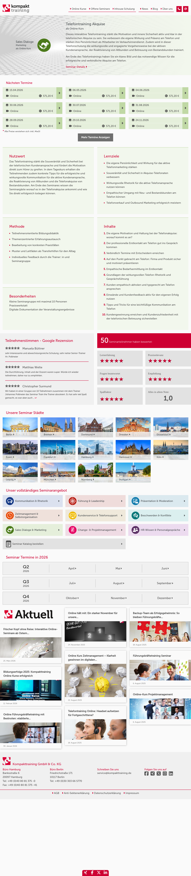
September (165, 583)
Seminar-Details (76, 66)
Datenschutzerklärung (106, 793)
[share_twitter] (99, 873)
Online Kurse (78, 8)
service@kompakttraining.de (114, 773)
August (118, 583)
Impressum (131, 793)
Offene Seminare (99, 8)
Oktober (72, 598)
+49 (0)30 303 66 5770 (68, 781)
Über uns (166, 8)
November (119, 598)
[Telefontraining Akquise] (179, 9)
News (144, 8)
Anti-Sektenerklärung (75, 793)
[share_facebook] (92, 873)
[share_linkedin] (105, 873)
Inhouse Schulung (123, 8)
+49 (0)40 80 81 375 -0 (21, 781)
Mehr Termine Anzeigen (95, 137)
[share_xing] (85, 873)
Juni (165, 568)
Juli (72, 583)
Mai (119, 568)
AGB (55, 793)
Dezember (165, 598)
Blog (154, 8)
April (72, 568)
